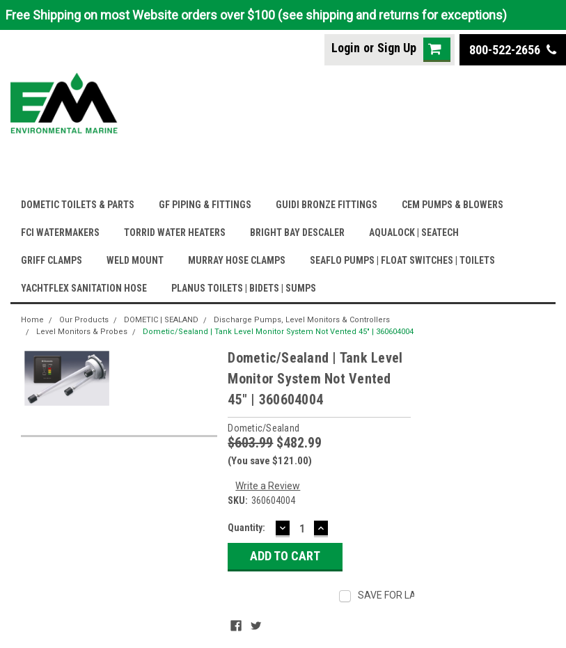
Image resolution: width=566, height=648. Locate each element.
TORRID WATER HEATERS (175, 232)
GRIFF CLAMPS (51, 260)
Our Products (84, 319)
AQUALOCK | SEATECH (414, 232)
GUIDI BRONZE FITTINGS (326, 204)
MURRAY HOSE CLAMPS (236, 260)
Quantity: (246, 527)
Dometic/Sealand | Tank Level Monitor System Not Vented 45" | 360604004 (278, 331)
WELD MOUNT (135, 260)
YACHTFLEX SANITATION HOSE (84, 288)
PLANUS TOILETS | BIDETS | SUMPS (243, 288)
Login (345, 47)
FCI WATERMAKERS (60, 232)
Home (32, 319)
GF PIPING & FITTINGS (205, 204)
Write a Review (267, 485)
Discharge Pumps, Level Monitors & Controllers (302, 319)
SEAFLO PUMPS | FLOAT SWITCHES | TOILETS (402, 260)
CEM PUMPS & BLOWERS (452, 204)
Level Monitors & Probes (81, 331)
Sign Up (396, 47)
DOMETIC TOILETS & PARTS (77, 204)
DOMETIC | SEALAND (161, 319)
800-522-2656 (512, 49)
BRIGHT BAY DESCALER (297, 232)
